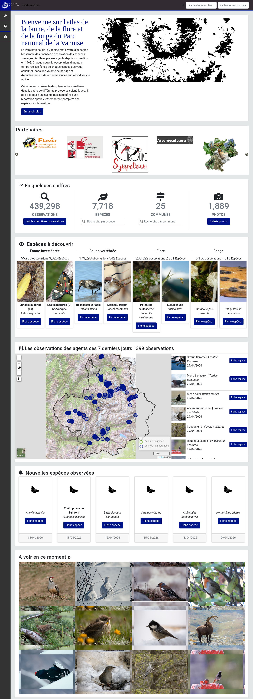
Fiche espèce (238, 346)
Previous (16, 154)
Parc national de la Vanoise (115, 688)
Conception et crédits (141, 688)
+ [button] (19, 349)
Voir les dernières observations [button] (45, 221)
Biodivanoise (31, 5)
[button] (19, 354)
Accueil (96, 688)
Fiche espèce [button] (30, 307)
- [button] (19, 358)
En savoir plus (32, 111)
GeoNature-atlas (117, 697)
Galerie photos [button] (219, 221)
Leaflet (161, 443)
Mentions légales (162, 688)
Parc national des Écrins (155, 697)
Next (247, 154)
